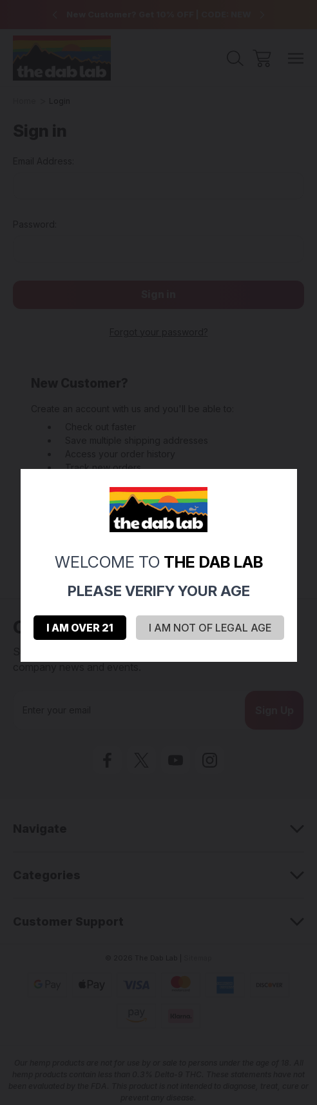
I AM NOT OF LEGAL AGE (210, 627)
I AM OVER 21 (79, 627)
